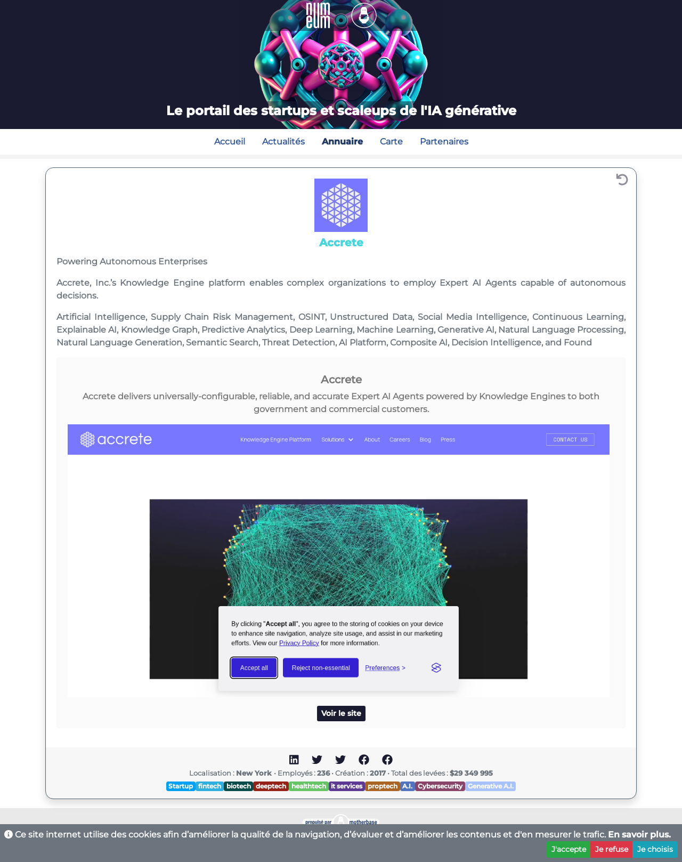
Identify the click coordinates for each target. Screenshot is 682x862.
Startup (180, 786)
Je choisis (655, 849)
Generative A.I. (491, 786)
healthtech (308, 786)
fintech (209, 786)
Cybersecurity (440, 786)
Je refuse (611, 849)
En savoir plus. (639, 834)
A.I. (407, 786)
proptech (382, 786)
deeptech (271, 786)
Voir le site (341, 713)
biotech (238, 786)
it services (346, 786)
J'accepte (568, 849)
